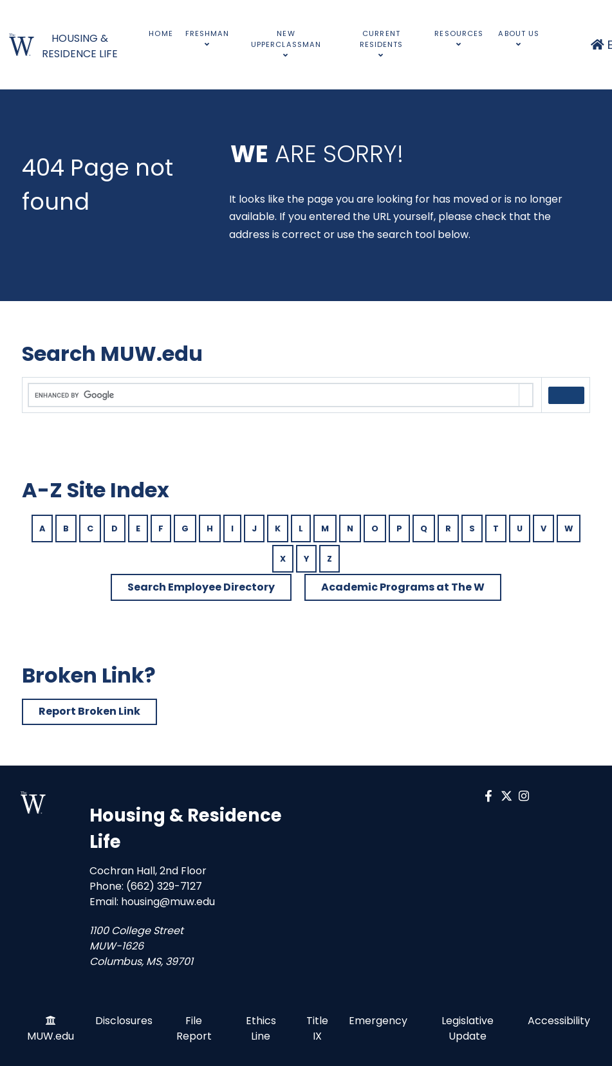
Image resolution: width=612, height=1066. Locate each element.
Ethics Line (261, 1028)
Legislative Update (467, 1028)
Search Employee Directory (201, 587)
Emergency (378, 1020)
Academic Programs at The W (403, 587)
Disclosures (124, 1020)
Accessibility (559, 1020)
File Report (194, 1028)
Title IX (317, 1028)
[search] (274, 395)
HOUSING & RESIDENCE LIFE (80, 46)
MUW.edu (50, 1036)
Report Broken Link (89, 711)
